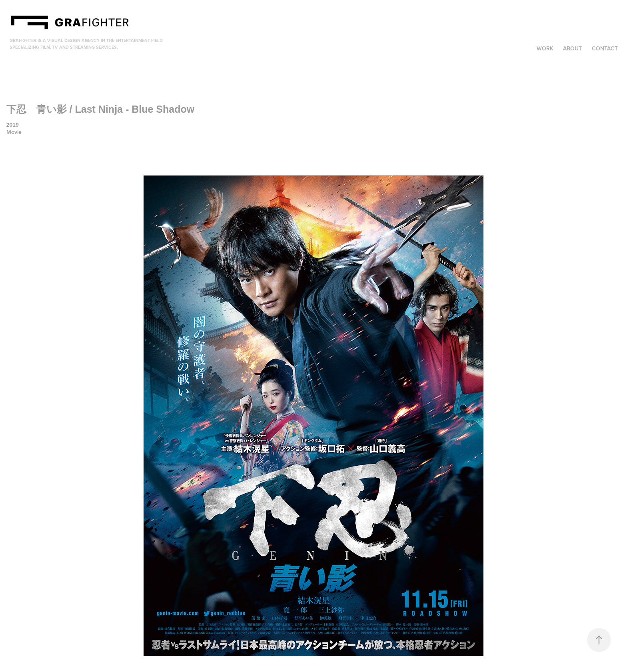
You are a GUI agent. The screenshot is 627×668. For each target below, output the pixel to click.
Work (545, 48)
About (572, 48)
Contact (605, 48)
